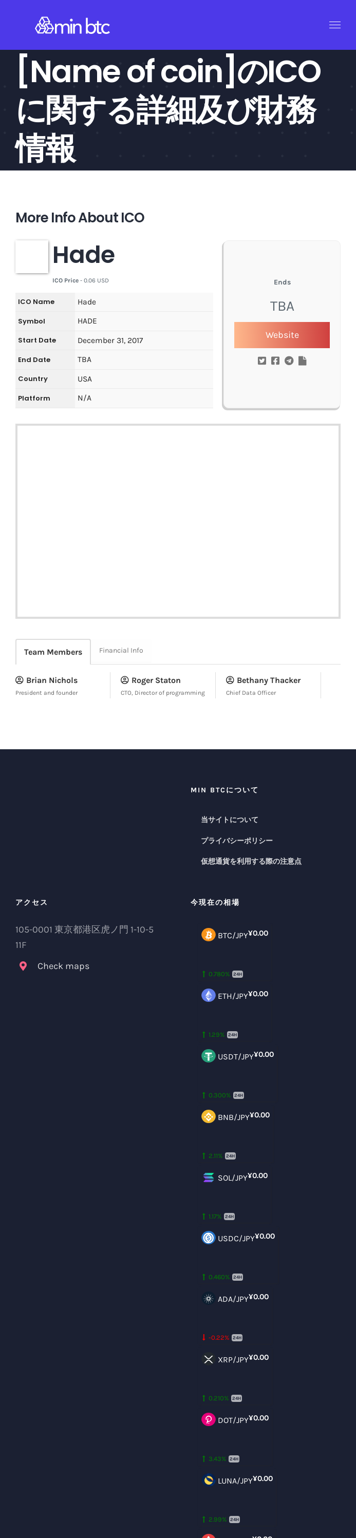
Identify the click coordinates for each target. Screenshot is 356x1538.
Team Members (53, 652)
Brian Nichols (46, 680)
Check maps (63, 966)
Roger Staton (151, 680)
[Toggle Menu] (335, 25)
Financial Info (121, 650)
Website (282, 334)
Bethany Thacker (263, 680)
